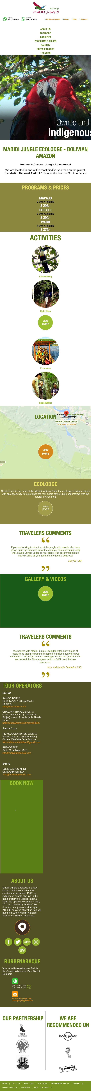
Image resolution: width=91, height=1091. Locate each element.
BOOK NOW (22, 783)
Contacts (84, 19)
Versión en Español (53, 19)
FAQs (74, 19)
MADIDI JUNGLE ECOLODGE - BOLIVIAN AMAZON (45, 152)
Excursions (45, 368)
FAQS (36, 1087)
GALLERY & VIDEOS (45, 579)
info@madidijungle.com (21, 998)
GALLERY (45, 45)
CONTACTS (46, 1087)
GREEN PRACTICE (45, 49)
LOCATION (45, 53)
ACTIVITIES (45, 37)
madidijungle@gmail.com (22, 1001)
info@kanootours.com (14, 706)
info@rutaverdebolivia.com (16, 753)
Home (66, 19)
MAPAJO (45, 198)
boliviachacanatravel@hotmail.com (21, 723)
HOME (4, 1083)
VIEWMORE (45, 322)
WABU (45, 222)
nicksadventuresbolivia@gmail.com (21, 742)
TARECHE (45, 210)
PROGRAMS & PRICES (45, 41)
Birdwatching (45, 276)
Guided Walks (45, 402)
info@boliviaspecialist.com (17, 774)
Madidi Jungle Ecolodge (74, 415)
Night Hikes (45, 311)
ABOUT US (45, 29)
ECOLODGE (45, 33)
